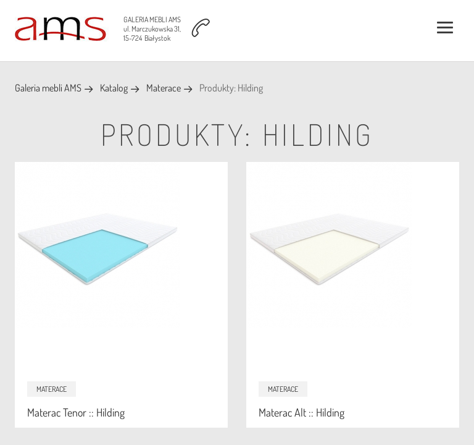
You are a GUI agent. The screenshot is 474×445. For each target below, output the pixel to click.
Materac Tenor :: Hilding (76, 412)
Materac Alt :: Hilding (301, 412)
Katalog (114, 88)
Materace (163, 88)
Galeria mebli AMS (48, 88)
